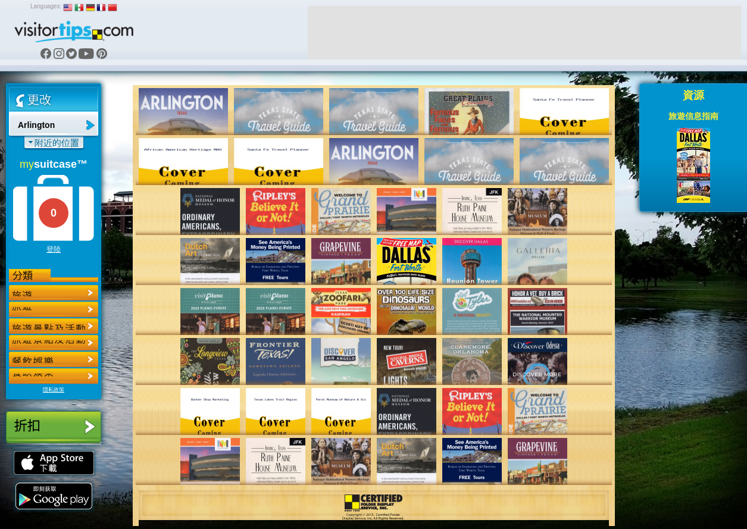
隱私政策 (53, 390)
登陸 (53, 249)
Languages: (45, 6)
